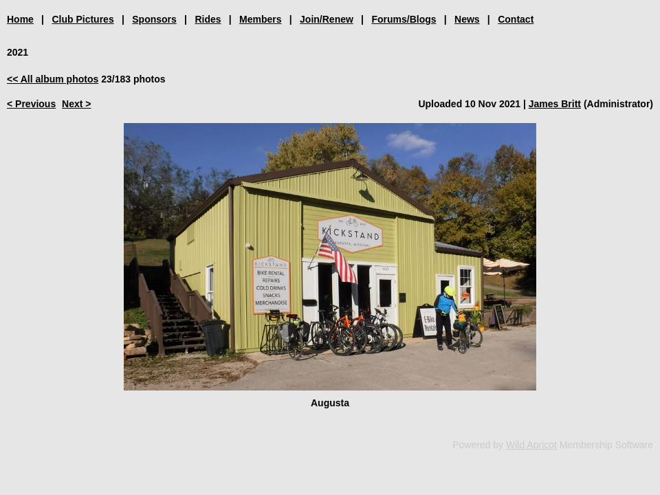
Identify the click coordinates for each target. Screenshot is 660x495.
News (467, 19)
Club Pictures (82, 19)
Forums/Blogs (403, 19)
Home (20, 19)
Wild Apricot (531, 444)
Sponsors (154, 19)
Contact (516, 19)
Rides (208, 19)
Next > (76, 103)
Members (260, 19)
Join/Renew (326, 19)
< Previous (31, 103)
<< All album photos (52, 79)
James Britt (555, 103)
